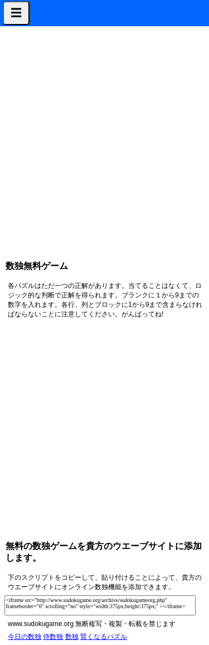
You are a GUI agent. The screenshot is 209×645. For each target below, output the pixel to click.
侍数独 (53, 637)
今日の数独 (24, 637)
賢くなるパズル (103, 637)
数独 (72, 637)
